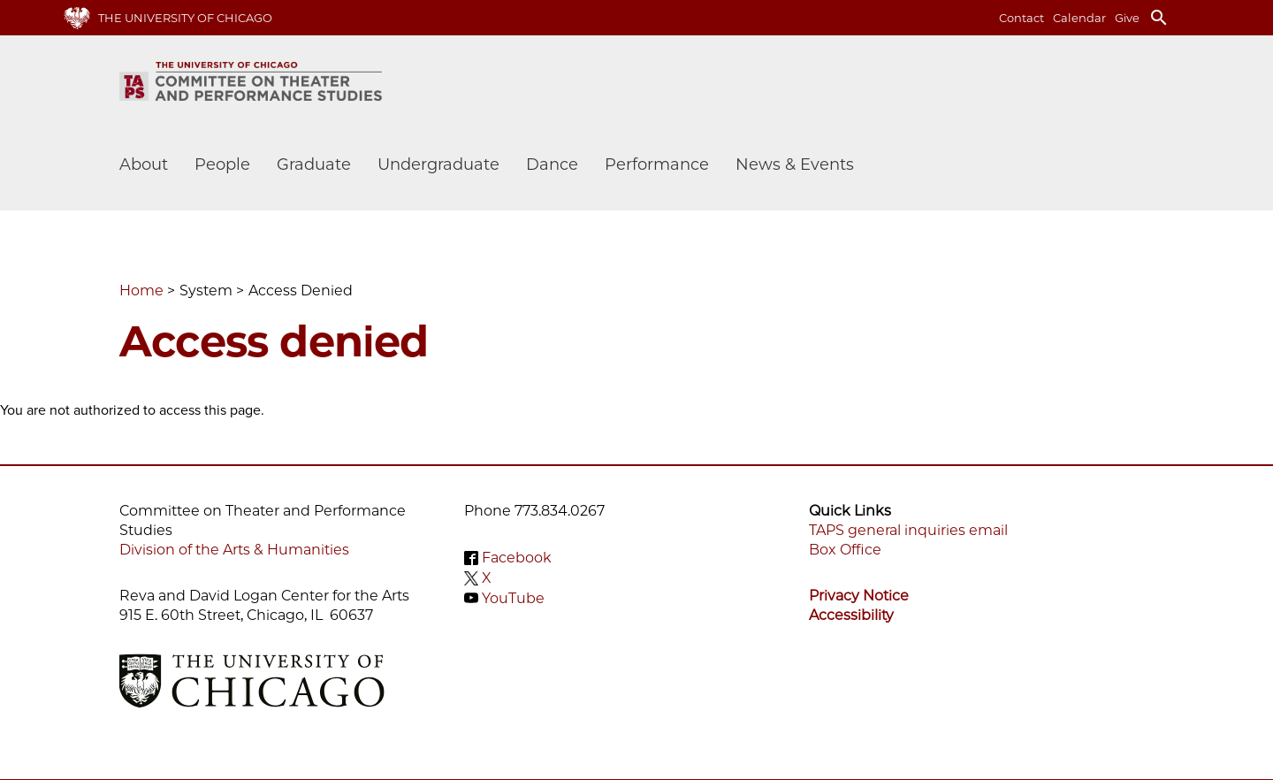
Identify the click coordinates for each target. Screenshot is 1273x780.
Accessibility (851, 615)
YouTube (513, 597)
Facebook (517, 557)
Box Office (845, 549)
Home (141, 290)
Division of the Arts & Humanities (234, 549)
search (1159, 17)
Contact (1021, 18)
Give (1127, 18)
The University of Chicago (185, 18)
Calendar (1079, 18)
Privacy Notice (859, 595)
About (143, 164)
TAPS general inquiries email (908, 530)
